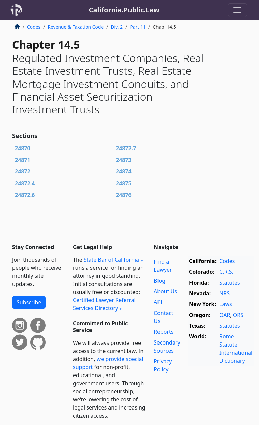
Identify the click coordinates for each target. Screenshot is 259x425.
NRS (224, 293)
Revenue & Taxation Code (76, 27)
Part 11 (138, 27)
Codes (33, 27)
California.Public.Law (124, 9)
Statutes (229, 282)
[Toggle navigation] (237, 10)
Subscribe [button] (29, 302)
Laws (225, 304)
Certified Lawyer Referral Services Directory (104, 304)
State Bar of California (111, 259)
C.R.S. (226, 271)
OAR (224, 315)
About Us (165, 291)
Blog (159, 280)
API (158, 302)
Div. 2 (117, 27)
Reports (164, 331)
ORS (238, 315)
